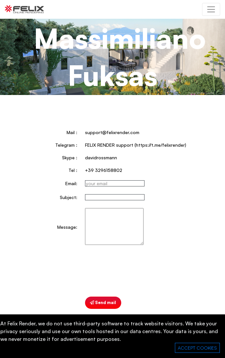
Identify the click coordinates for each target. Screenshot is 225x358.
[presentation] (134, 271)
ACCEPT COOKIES (197, 348)
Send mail (103, 302)
